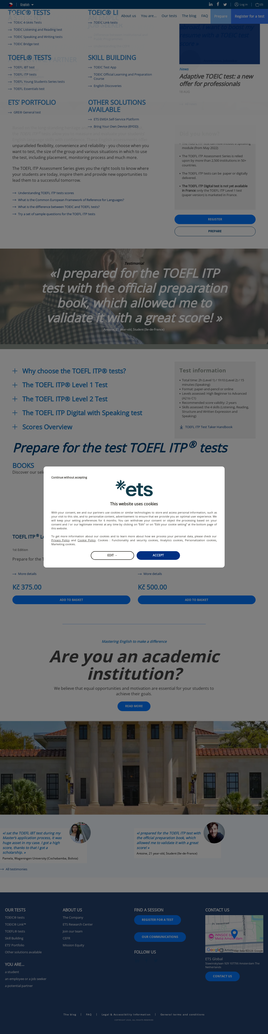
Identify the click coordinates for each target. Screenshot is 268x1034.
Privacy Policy (60, 540)
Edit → (112, 555)
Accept (158, 555)
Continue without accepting (69, 477)
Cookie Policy (87, 540)
